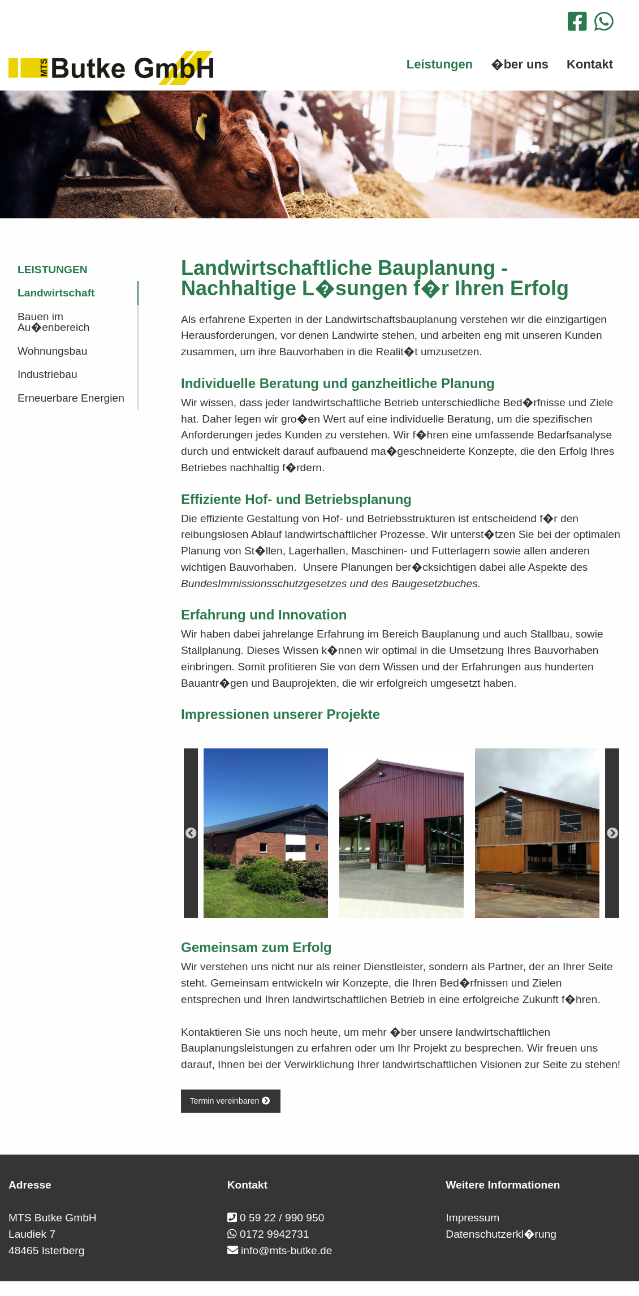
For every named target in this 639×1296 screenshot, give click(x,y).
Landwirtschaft (56, 293)
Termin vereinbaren (230, 1100)
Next (612, 833)
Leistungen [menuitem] (440, 64)
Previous (191, 833)
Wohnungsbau (52, 351)
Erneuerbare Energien (71, 398)
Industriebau (47, 374)
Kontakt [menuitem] (590, 64)
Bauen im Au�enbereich (53, 322)
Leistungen (53, 269)
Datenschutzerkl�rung (501, 1234)
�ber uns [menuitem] (520, 64)
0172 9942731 (274, 1234)
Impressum (472, 1218)
